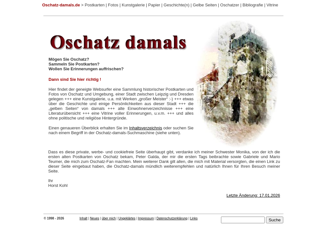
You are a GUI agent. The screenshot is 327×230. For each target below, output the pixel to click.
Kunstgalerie (133, 5)
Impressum (146, 218)
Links (193, 218)
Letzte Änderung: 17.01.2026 (253, 195)
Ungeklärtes (126, 218)
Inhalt (83, 218)
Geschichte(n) (176, 5)
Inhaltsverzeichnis (145, 128)
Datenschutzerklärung (171, 218)
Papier (154, 5)
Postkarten (94, 5)
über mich (109, 218)
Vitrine (272, 5)
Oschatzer (229, 5)
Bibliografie (252, 5)
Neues (94, 218)
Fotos (113, 5)
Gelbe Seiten (205, 5)
